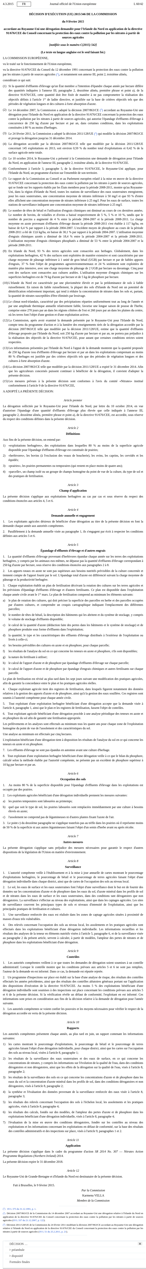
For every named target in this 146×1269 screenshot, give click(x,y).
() (57, 74)
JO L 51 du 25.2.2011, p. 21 (52, 1231)
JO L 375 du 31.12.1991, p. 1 (21, 1209)
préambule (17, 1249)
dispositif (16, 1255)
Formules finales (20, 1262)
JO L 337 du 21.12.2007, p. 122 (28, 1220)
